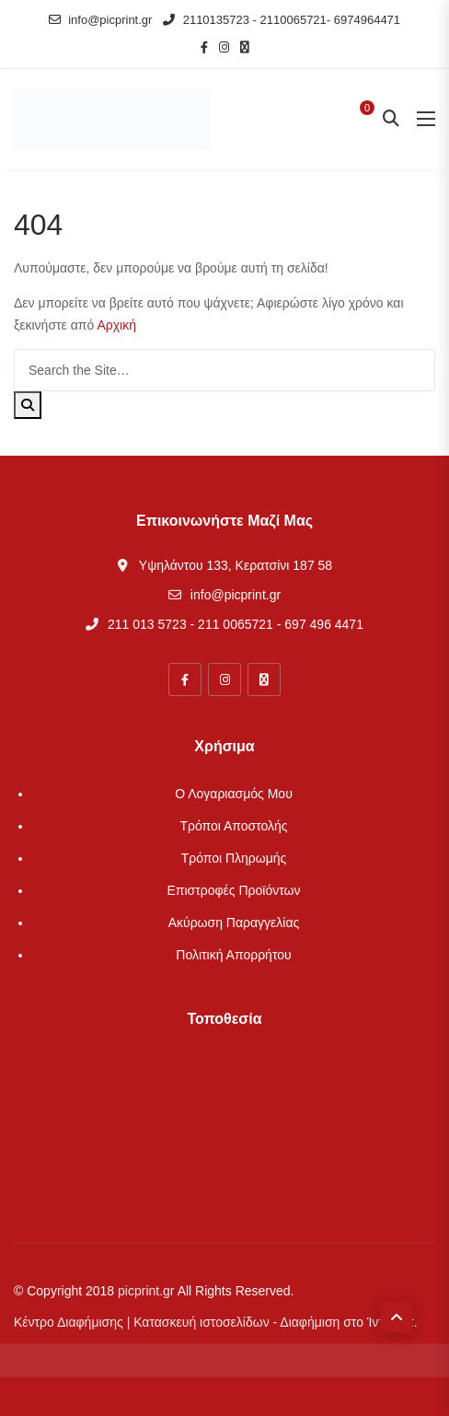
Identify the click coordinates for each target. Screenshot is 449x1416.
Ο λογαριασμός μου (234, 793)
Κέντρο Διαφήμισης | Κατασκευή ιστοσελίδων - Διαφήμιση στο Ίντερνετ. (216, 1322)
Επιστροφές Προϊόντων (233, 890)
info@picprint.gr (101, 20)
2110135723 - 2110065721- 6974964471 (281, 20)
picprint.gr (146, 1290)
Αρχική (116, 325)
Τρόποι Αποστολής (233, 825)
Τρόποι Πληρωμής (234, 858)
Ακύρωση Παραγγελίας (234, 922)
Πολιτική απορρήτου (233, 954)
